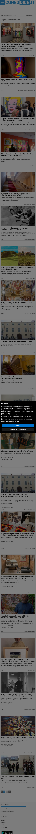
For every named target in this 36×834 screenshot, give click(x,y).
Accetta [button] (18, 425)
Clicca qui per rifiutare (13, 421)
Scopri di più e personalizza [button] (18, 429)
